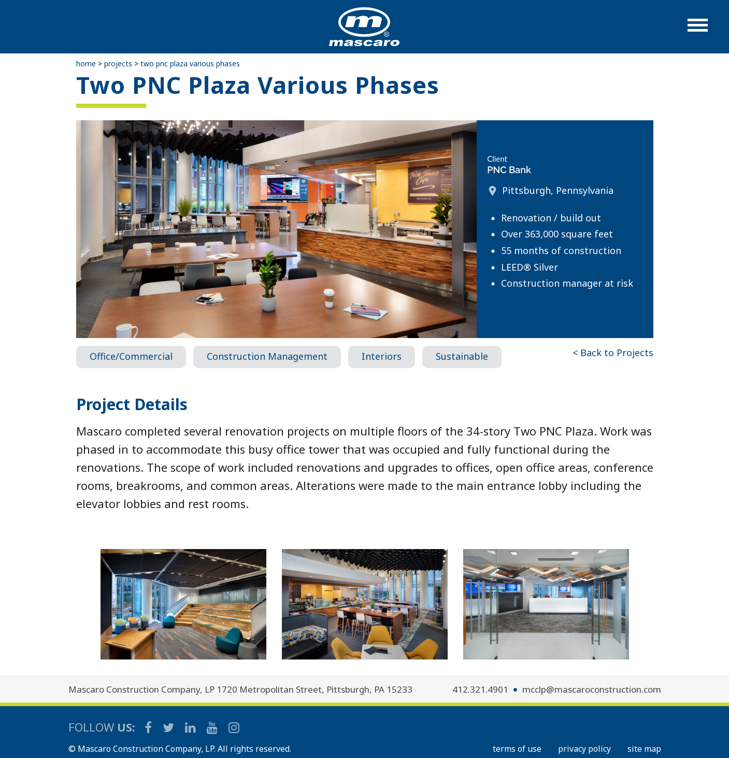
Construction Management (267, 356)
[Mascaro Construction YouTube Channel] (213, 727)
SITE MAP (644, 748)
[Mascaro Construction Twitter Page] (169, 727)
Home (86, 63)
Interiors (382, 356)
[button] (698, 30)
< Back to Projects (613, 352)
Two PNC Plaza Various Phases (190, 63)
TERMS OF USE (517, 748)
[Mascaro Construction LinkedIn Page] (191, 727)
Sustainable (462, 356)
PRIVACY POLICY (584, 748)
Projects (118, 63)
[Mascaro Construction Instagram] (234, 727)
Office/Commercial (131, 356)
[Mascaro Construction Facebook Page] (149, 727)
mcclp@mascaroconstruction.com (591, 689)
